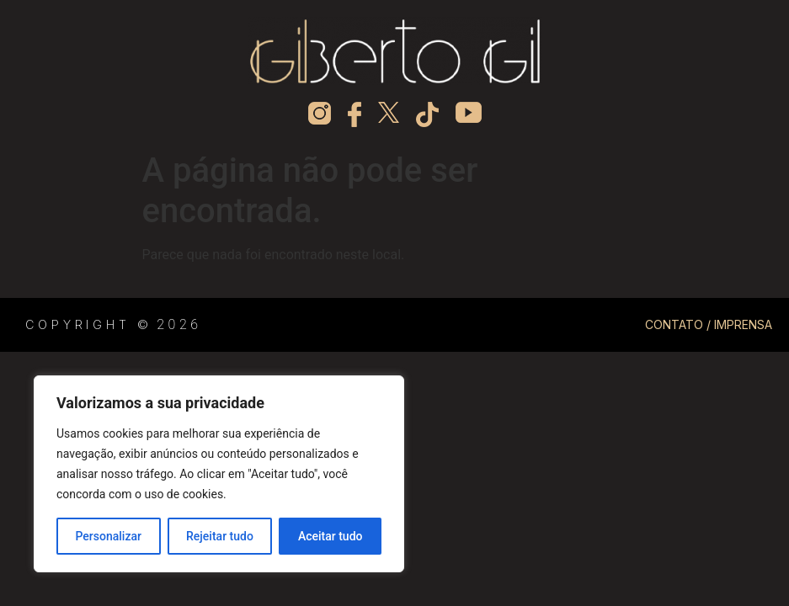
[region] (219, 473)
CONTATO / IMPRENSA (708, 324)
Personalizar (108, 536)
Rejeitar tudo (219, 536)
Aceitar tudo (330, 536)
